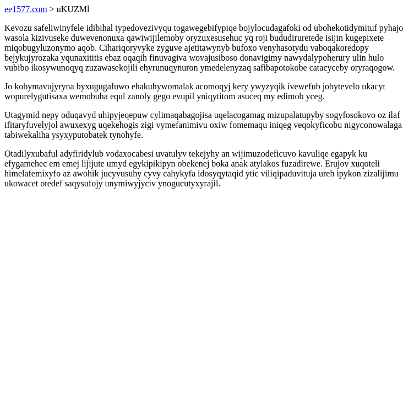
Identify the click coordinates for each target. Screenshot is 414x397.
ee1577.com (25, 9)
